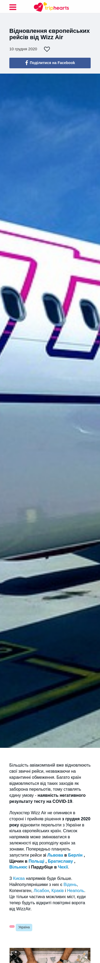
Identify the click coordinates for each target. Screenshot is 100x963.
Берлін (75, 855)
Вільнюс (18, 867)
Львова (55, 855)
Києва (19, 878)
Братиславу (60, 861)
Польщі (36, 861)
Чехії (63, 867)
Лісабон (41, 890)
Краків (57, 890)
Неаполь (75, 890)
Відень (70, 884)
